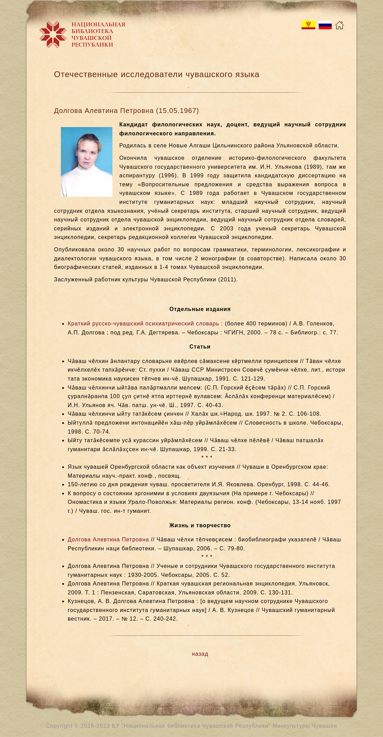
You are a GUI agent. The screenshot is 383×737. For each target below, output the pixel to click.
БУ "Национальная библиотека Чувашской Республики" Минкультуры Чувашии (224, 726)
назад (200, 654)
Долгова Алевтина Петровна (108, 539)
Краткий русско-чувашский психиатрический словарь (143, 323)
